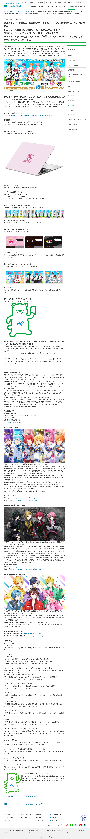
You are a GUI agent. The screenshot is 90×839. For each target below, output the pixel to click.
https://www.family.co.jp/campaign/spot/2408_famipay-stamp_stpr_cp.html (29, 115)
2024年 (27, 11)
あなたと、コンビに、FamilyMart (12, 4)
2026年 (72, 96)
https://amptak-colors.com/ (33, 633)
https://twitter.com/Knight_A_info (29, 569)
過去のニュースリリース (76, 120)
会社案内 (71, 56)
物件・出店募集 (73, 65)
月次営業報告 (72, 124)
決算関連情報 (72, 129)
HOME (5, 11)
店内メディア (72, 86)
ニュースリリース (19, 11)
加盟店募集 (71, 60)
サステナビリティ (80, 7)
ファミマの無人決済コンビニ (76, 76)
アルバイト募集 (39, 2)
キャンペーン (42, 7)
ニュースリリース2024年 (34, 804)
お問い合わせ (49, 2)
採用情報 (31, 2)
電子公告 (54, 820)
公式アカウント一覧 (53, 825)
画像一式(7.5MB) (31, 796)
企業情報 (11, 11)
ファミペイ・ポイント (61, 7)
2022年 (72, 115)
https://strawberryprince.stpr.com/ (23, 498)
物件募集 (23, 2)
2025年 (72, 100)
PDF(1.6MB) (9, 796)
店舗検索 (59, 2)
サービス (50, 7)
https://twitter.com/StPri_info (28, 500)
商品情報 (33, 7)
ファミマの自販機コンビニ (76, 81)
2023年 (72, 110)
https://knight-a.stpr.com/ (20, 567)
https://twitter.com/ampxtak (39, 636)
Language (69, 2)
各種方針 (54, 817)
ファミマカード (22, 817)
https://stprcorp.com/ (15, 422)
